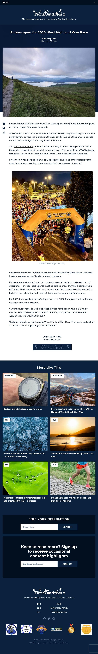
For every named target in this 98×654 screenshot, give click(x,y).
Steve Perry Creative (61, 643)
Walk (59, 604)
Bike (39, 608)
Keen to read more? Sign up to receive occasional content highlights (49, 551)
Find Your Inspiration (49, 519)
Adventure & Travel (59, 608)
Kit (39, 612)
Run (39, 604)
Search (67, 526)
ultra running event (23, 146)
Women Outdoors (59, 612)
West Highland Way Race (57, 322)
